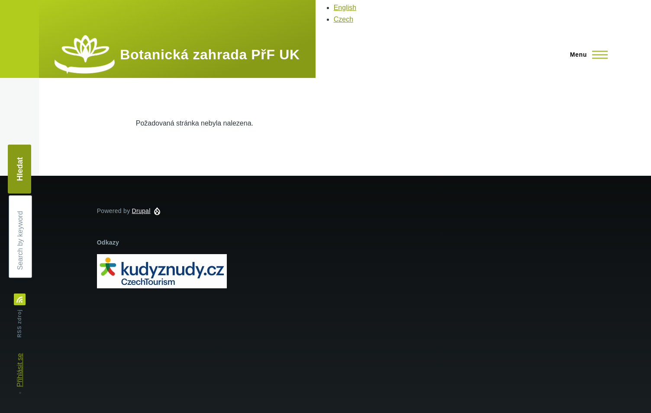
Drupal (141, 210)
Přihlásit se (19, 370)
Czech (343, 19)
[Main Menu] (586, 54)
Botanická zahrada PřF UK (210, 54)
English (345, 7)
